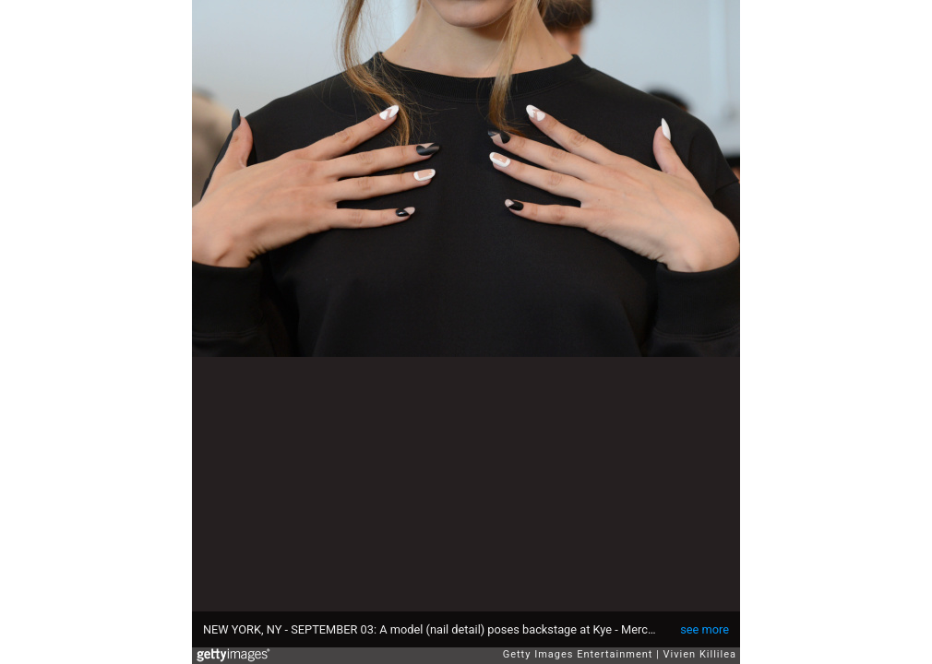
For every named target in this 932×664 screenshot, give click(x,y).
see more (704, 629)
